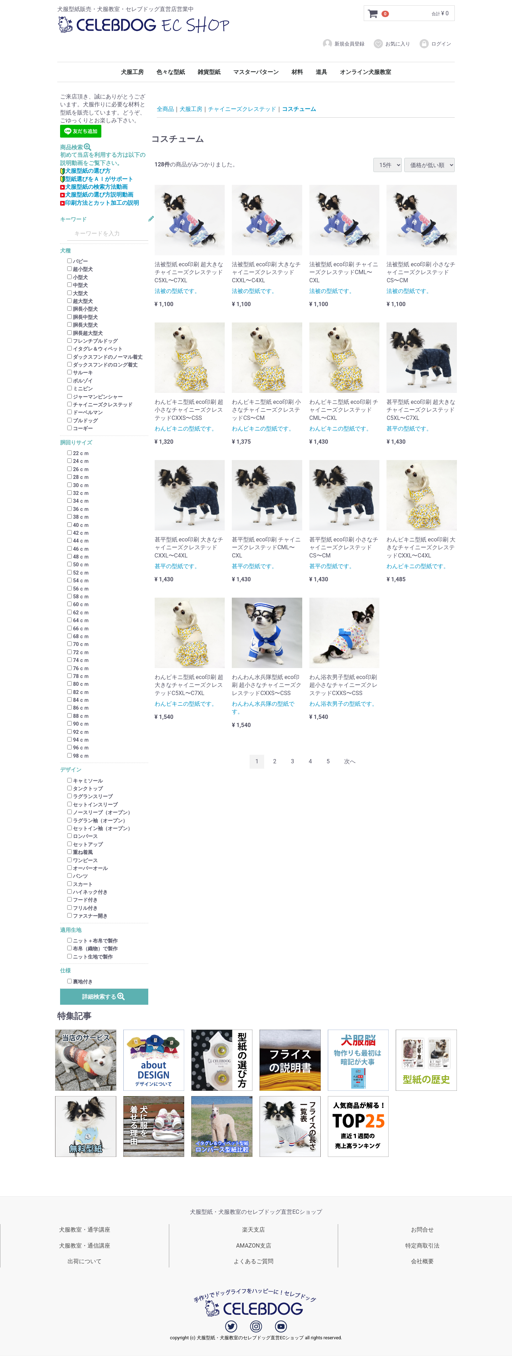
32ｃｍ (78, 493)
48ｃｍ (78, 557)
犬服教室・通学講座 (84, 1229)
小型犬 (77, 277)
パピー (77, 261)
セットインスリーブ (92, 804)
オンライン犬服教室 (365, 72)
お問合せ (422, 1229)
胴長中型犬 (82, 317)
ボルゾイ (80, 381)
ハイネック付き (87, 892)
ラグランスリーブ (90, 797)
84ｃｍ (78, 700)
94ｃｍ (78, 740)
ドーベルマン (85, 413)
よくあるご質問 (253, 1261)
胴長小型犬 (82, 309)
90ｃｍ (78, 724)
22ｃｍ (78, 453)
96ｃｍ (78, 748)
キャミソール (85, 781)
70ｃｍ (78, 644)
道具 (321, 72)
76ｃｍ (78, 668)
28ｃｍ (78, 477)
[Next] (349, 762)
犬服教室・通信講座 (84, 1245)
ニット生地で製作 (90, 957)
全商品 (165, 109)
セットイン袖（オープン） (100, 828)
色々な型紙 (170, 72)
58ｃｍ (78, 596)
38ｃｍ (78, 517)
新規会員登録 (343, 43)
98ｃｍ (78, 756)
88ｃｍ (78, 716)
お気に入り (391, 43)
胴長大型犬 (82, 325)
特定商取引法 (422, 1245)
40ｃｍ (78, 525)
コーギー (80, 428)
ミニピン (80, 388)
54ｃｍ (78, 580)
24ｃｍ (78, 461)
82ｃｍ (78, 692)
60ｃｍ (78, 605)
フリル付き (82, 908)
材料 (297, 72)
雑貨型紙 (209, 72)
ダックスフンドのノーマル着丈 (105, 357)
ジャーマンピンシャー (95, 397)
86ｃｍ (78, 708)
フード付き (82, 900)
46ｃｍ (78, 549)
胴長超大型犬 (85, 333)
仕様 (65, 971)
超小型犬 (80, 269)
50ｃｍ (78, 565)
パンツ (77, 876)
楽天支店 (253, 1229)
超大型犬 (80, 301)
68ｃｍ (78, 636)
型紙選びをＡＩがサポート (96, 179)
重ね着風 (80, 852)
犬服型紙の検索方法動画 (94, 186)
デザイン (70, 770)
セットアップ (85, 844)
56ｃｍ (78, 589)
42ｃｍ (78, 533)
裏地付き (80, 981)
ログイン (435, 43)
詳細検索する (104, 996)
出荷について (85, 1261)
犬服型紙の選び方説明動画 (96, 195)
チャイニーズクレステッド (100, 404)
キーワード (73, 220)
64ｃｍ (78, 620)
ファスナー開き (87, 916)
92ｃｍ (78, 732)
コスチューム (299, 109)
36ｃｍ (78, 509)
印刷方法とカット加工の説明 (99, 202)
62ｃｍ (78, 612)
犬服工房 (132, 72)
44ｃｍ (78, 541)
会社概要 (422, 1261)
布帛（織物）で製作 (92, 949)
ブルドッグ (82, 420)
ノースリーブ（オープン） (100, 812)
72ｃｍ (78, 652)
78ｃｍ (78, 676)
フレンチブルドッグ (92, 341)
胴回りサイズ (76, 443)
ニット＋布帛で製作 (92, 941)
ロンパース (82, 836)
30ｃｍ (78, 485)
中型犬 (77, 285)
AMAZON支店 (253, 1245)
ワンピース (82, 860)
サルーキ (80, 373)
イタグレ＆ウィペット (95, 349)
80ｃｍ (78, 684)
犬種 (65, 251)
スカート (80, 884)
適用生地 (70, 930)
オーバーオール (87, 868)
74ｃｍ (78, 660)
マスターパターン (256, 72)
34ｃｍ (78, 501)
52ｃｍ (78, 573)
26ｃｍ (78, 469)
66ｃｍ (78, 628)
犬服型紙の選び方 (85, 170)
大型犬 (77, 293)
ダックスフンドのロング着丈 (102, 365)
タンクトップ (85, 788)
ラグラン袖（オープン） (97, 820)
